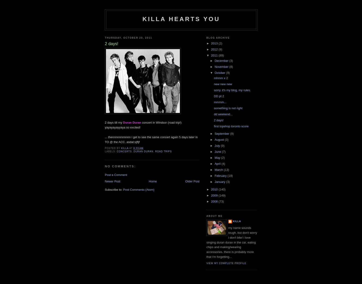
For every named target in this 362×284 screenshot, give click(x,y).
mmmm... (220, 102)
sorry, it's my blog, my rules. (232, 90)
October (220, 73)
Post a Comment (116, 175)
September (222, 133)
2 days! (218, 120)
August (220, 139)
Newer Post (112, 181)
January (220, 182)
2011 (215, 55)
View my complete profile (226, 263)
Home (153, 181)
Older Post (192, 181)
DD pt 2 (219, 96)
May (218, 157)
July (218, 145)
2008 (215, 201)
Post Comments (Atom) (138, 189)
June (218, 151)
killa (237, 221)
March (219, 170)
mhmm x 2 (221, 78)
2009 (215, 195)
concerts (124, 151)
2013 (215, 43)
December (222, 60)
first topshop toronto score (231, 126)
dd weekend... (223, 114)
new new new (223, 84)
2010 (215, 189)
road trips (163, 151)
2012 (215, 49)
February (221, 176)
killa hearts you (181, 19)
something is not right (228, 108)
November (222, 67)
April (218, 163)
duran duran (143, 151)
